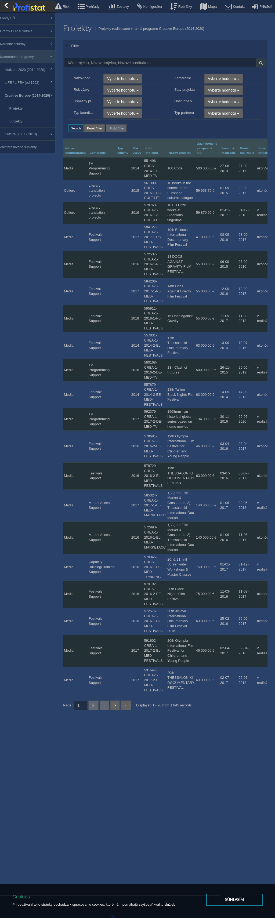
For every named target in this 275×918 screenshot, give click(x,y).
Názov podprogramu (90, 72)
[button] (62, 6)
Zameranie (186, 72)
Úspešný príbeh (90, 95)
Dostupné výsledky (188, 95)
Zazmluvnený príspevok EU (214, 141)
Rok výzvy (88, 83)
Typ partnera (187, 106)
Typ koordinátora (90, 106)
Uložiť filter (123, 121)
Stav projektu (188, 83)
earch (83, 121)
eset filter (101, 121)
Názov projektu (186, 146)
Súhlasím (234, 902)
